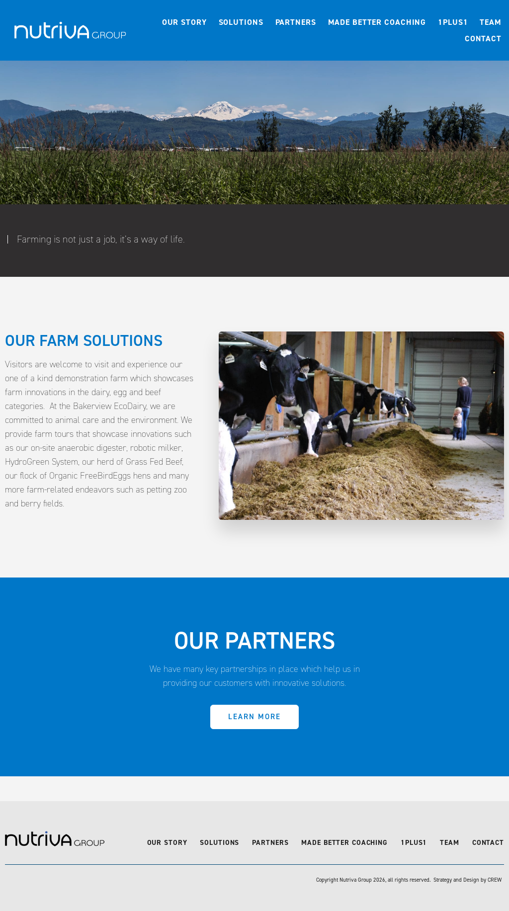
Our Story (184, 22)
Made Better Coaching (377, 22)
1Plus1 (453, 22)
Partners (295, 22)
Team (491, 22)
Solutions (241, 22)
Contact (483, 38)
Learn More (254, 717)
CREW (495, 880)
